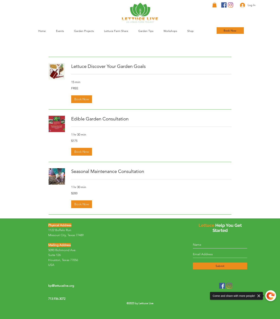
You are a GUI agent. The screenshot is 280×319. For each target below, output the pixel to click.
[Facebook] (224, 5)
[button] (149, 31)
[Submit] (220, 266)
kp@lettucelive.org (61, 285)
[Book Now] (230, 30)
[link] (151, 66)
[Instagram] (230, 5)
